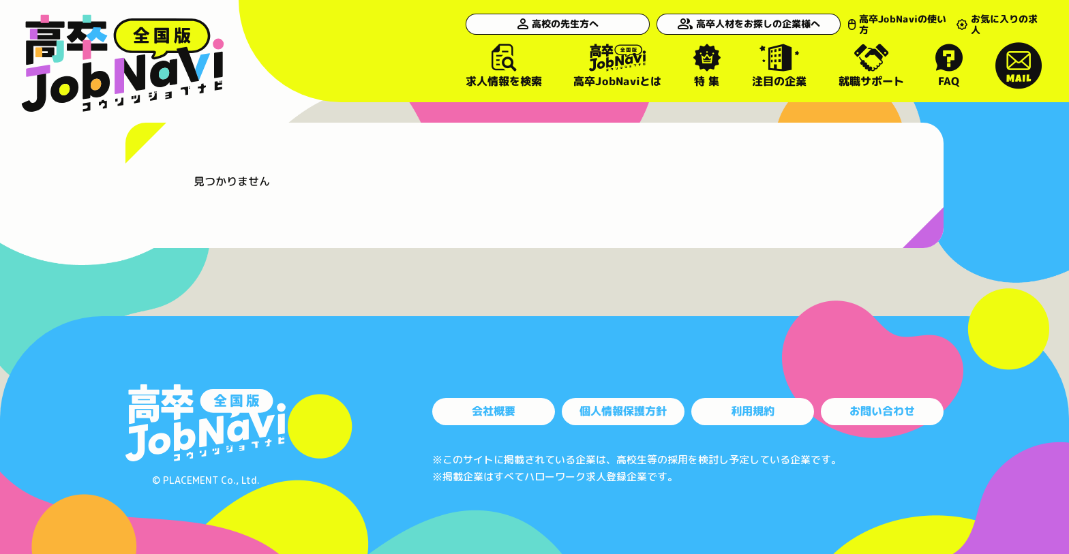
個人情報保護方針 (623, 410)
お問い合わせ (882, 410)
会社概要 (493, 410)
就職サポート (871, 65)
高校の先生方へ (547, 23)
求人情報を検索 (504, 65)
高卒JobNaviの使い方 (880, 23)
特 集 (707, 65)
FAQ (949, 65)
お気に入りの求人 (996, 23)
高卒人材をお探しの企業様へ (728, 23)
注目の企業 (779, 65)
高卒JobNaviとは (617, 65)
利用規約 (752, 410)
